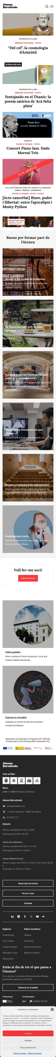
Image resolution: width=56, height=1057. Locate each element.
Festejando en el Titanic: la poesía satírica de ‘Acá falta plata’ (28, 101)
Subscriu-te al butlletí (28, 987)
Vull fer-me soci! (28, 578)
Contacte (28, 903)
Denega (28, 1040)
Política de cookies (19, 1053)
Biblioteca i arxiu (10, 953)
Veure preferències (28, 1047)
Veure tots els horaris (28, 883)
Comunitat (28, 941)
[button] (52, 1009)
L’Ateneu (27, 935)
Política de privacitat (34, 1053)
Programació (8, 935)
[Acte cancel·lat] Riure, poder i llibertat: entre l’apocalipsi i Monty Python (27, 202)
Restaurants (8, 958)
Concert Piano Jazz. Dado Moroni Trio (28, 150)
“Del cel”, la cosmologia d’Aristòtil (28, 50)
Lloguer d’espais (10, 947)
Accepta (27, 1033)
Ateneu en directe (31, 953)
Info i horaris (8, 941)
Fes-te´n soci (28, 893)
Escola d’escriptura (32, 947)
